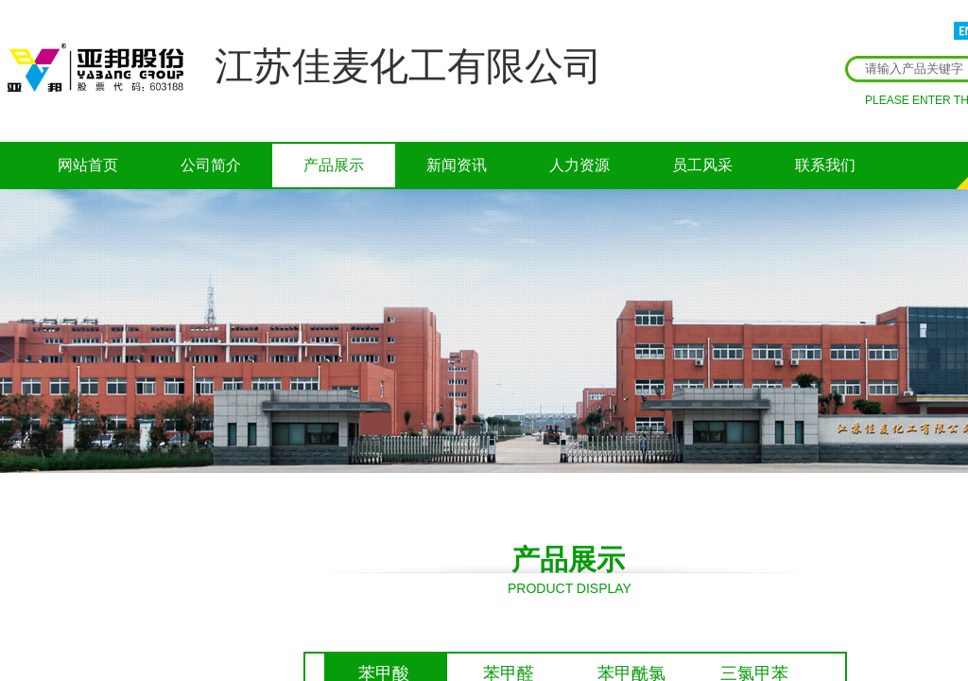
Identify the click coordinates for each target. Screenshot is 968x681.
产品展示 (333, 165)
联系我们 (825, 165)
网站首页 (88, 165)
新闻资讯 (456, 165)
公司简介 (211, 165)
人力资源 (579, 165)
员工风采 (702, 165)
